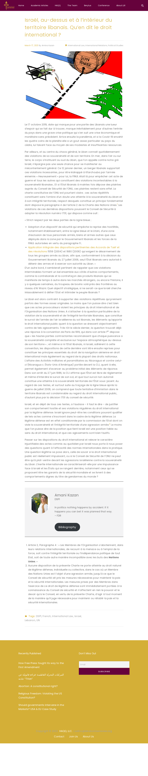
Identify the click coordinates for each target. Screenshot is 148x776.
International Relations (96, 45)
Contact (59, 736)
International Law (75, 45)
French (47, 616)
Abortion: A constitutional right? (38, 686)
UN (38, 620)
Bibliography (67, 527)
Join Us (73, 736)
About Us (88, 736)
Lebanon (30, 620)
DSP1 (38, 616)
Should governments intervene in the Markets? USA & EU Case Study (41, 707)
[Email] (104, 664)
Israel (77, 616)
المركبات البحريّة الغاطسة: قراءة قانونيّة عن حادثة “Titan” (41, 676)
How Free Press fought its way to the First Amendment (41, 665)
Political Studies (115, 45)
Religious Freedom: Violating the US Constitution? (40, 695)
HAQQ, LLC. (65, 731)
